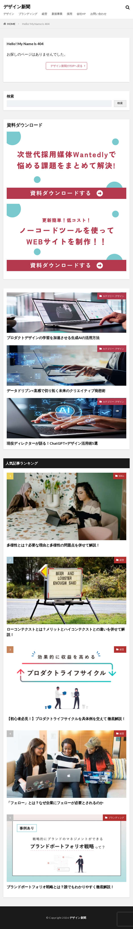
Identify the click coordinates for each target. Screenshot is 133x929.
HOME (11, 24)
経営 (44, 13)
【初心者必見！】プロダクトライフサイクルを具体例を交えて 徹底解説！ (66, 718)
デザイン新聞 (16, 6)
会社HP (81, 13)
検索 (10, 96)
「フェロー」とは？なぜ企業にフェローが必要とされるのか (55, 803)
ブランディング (28, 13)
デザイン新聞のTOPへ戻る (66, 65)
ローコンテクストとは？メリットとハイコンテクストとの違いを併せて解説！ (66, 632)
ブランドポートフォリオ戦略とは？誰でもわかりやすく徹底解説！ (60, 887)
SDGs (121, 475)
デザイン (8, 13)
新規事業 (57, 13)
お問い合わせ (98, 13)
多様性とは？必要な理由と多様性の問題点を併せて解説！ (53, 545)
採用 (69, 13)
